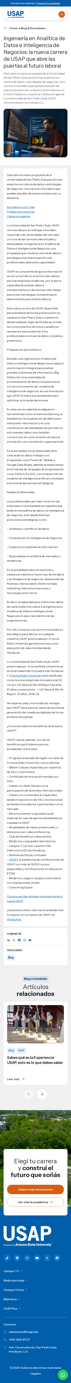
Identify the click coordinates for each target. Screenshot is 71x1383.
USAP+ (14, 859)
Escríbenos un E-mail (21, 207)
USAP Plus (10, 1308)
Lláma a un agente (18, 216)
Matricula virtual (14, 1280)
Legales (35, 1373)
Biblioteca (10, 1299)
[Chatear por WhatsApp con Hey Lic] (63, 1375)
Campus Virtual (14, 1290)
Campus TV (11, 1271)
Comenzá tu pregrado (48, 3)
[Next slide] (42, 1094)
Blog (10, 957)
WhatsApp (14, 919)
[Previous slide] (29, 1094)
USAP (21, 1050)
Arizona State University (25, 675)
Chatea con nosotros (21, 211)
